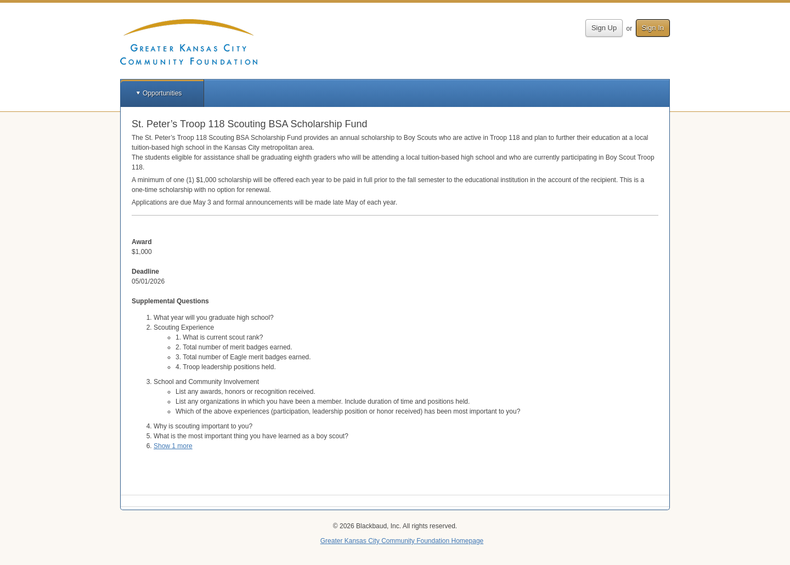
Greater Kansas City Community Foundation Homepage (401, 541)
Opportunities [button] (162, 93)
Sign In (653, 28)
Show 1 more (173, 446)
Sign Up (604, 28)
